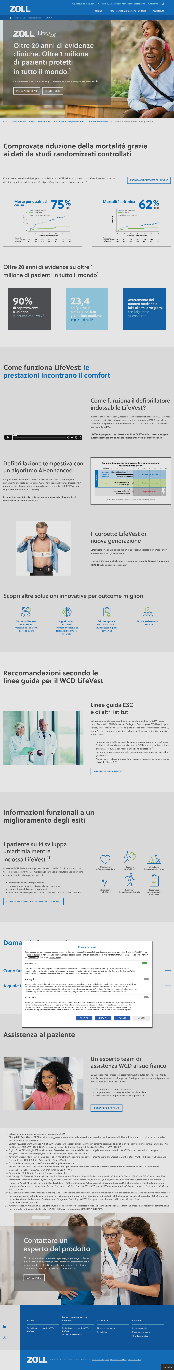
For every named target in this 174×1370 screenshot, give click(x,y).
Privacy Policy (54, 958)
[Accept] (122, 1018)
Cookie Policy (33, 958)
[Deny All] (103, 1018)
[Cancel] (141, 1018)
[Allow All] (84, 1018)
